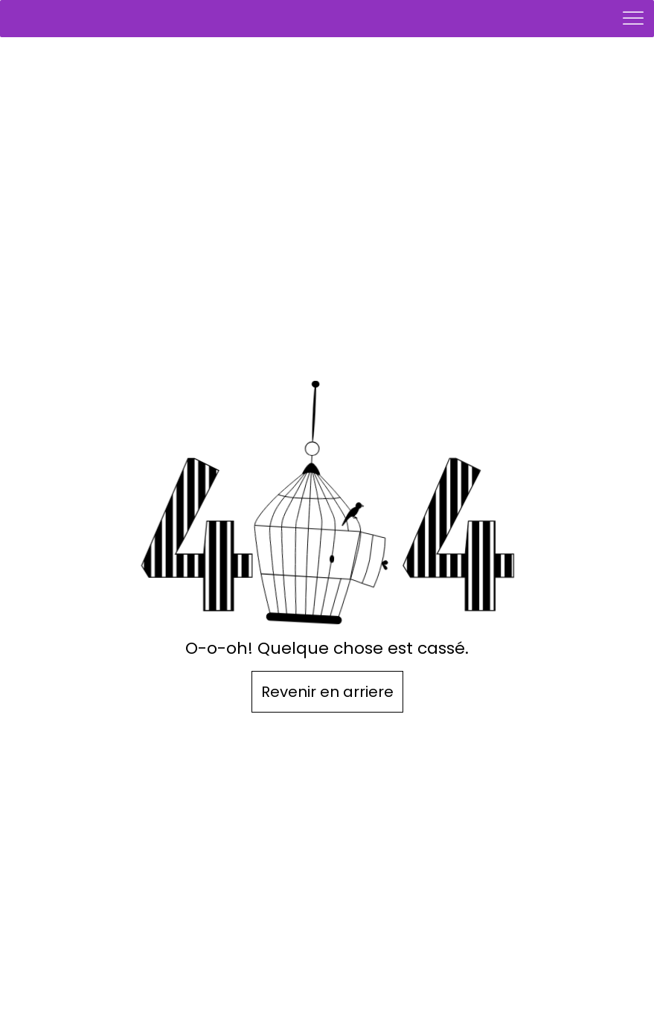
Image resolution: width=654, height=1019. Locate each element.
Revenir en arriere (327, 691)
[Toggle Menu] (635, 18)
